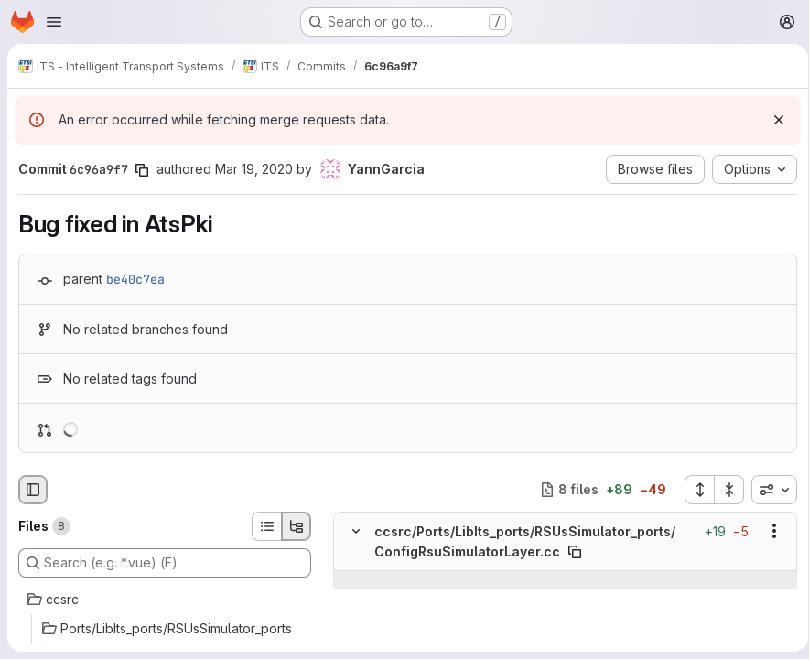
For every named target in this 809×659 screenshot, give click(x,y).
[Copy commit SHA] (142, 170)
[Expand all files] (692, 489)
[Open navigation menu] (54, 22)
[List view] (266, 526)
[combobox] (768, 489)
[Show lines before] (379, 580)
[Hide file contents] (356, 531)
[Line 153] (354, 598)
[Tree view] (296, 526)
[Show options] (768, 531)
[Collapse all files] (723, 489)
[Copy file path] (575, 552)
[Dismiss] (772, 120)
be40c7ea (135, 279)
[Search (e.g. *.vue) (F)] (164, 563)
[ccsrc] (164, 599)
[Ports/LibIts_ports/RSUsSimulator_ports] (164, 628)
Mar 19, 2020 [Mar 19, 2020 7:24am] (254, 169)
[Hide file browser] (33, 489)
